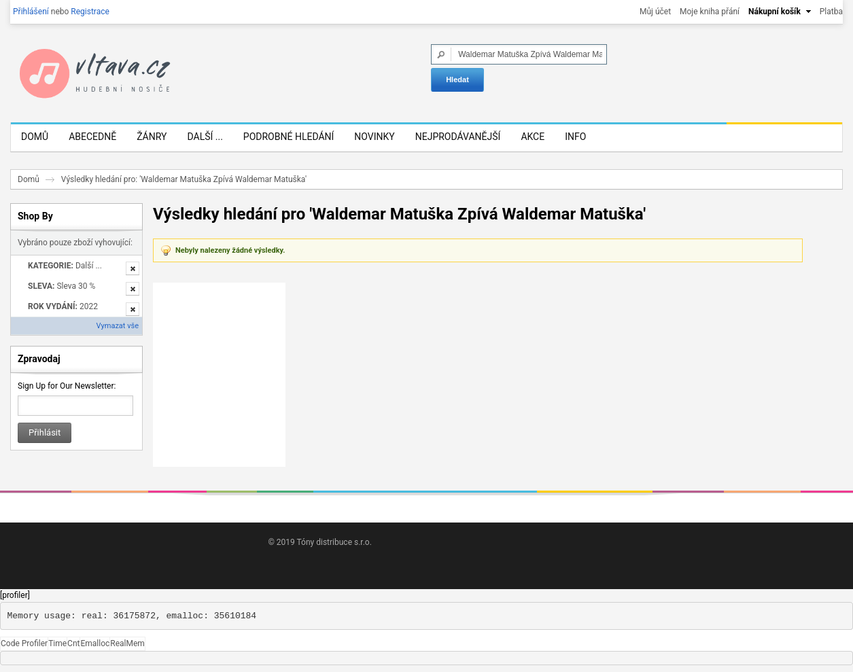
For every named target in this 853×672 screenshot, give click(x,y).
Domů (28, 179)
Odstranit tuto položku (132, 268)
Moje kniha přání (709, 11)
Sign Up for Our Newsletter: (67, 386)
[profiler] (15, 595)
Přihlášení (31, 11)
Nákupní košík (774, 11)
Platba (831, 11)
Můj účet (655, 11)
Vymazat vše (118, 325)
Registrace (90, 11)
